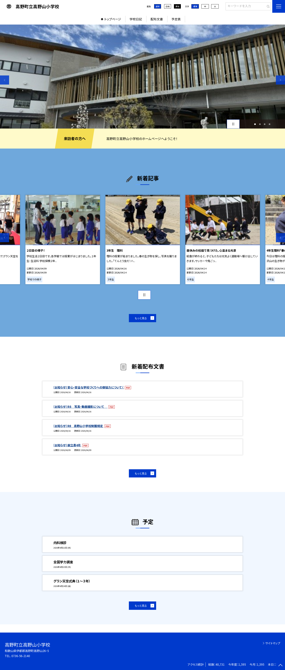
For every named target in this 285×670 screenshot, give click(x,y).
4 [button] (269, 124)
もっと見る (141, 318)
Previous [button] (4, 80)
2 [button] (260, 124)
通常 (158, 6)
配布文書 (156, 19)
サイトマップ (272, 643)
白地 (168, 6)
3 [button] (265, 124)
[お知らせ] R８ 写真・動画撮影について (80, 406)
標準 (195, 6)
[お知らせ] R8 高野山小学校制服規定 (78, 426)
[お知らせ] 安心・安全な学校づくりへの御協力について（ (88, 387)
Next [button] (280, 80)
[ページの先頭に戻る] (280, 665)
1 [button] (255, 124)
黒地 (177, 6)
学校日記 (136, 19)
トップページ (112, 19)
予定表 (176, 19)
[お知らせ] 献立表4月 (67, 445)
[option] (142, 77)
